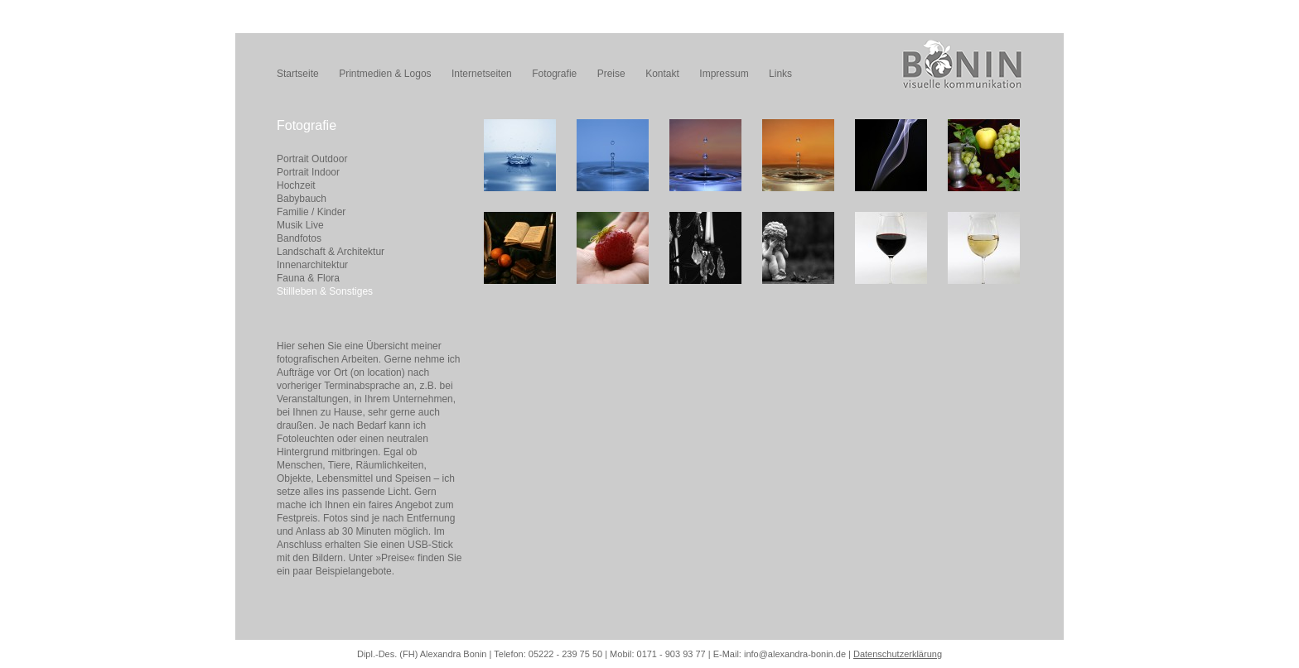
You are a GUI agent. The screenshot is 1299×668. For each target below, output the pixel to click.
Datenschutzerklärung (897, 654)
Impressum (723, 73)
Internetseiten (482, 73)
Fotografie (554, 73)
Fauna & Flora (308, 278)
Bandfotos (299, 238)
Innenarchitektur (312, 265)
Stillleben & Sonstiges (325, 291)
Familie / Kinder (311, 212)
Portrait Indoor (308, 172)
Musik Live (300, 225)
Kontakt (662, 73)
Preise (611, 73)
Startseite (298, 73)
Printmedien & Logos (385, 73)
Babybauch (301, 198)
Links (780, 73)
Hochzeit (296, 185)
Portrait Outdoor (312, 159)
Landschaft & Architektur (330, 251)
